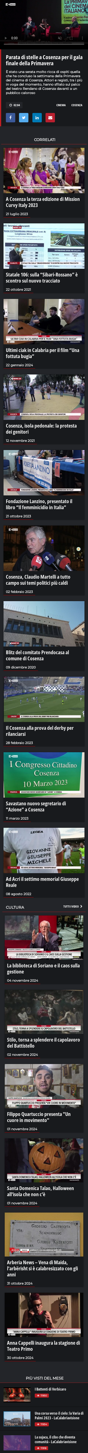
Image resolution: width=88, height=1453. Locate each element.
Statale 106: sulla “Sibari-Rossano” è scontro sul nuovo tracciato (42, 277)
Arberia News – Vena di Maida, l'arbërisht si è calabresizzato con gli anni (42, 1268)
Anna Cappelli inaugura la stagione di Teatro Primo (43, 1345)
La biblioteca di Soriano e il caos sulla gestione (43, 968)
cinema (61, 105)
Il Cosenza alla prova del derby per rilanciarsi (40, 730)
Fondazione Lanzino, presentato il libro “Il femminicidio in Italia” (39, 504)
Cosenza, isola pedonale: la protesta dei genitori (41, 428)
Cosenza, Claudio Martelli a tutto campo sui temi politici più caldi (38, 579)
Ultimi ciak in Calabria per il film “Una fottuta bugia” (42, 353)
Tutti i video (73, 906)
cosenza (76, 105)
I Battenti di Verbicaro (50, 1389)
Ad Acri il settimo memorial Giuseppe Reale (42, 881)
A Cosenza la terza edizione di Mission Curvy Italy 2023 (43, 201)
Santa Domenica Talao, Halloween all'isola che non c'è (40, 1191)
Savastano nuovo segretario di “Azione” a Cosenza (36, 806)
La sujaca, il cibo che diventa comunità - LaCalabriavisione (56, 1439)
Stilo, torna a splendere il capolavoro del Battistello (43, 1042)
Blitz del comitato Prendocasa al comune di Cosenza (37, 655)
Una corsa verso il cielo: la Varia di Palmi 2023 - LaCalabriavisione (59, 1415)
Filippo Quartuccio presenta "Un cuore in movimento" (39, 1116)
